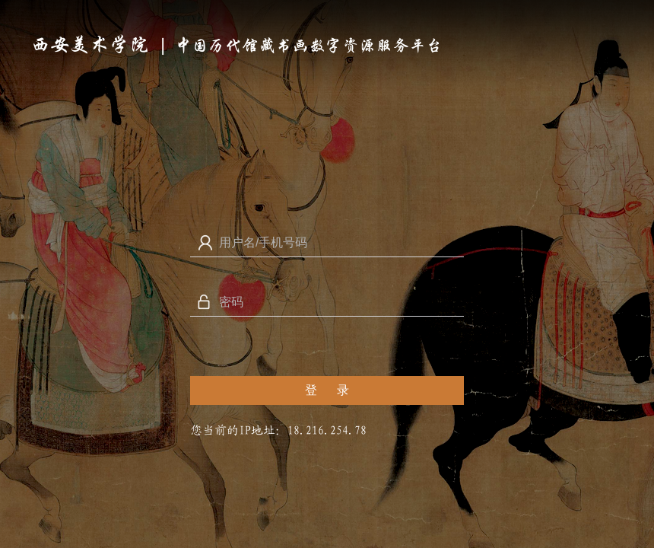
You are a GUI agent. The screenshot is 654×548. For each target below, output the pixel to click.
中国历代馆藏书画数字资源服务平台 (309, 46)
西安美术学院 (89, 45)
